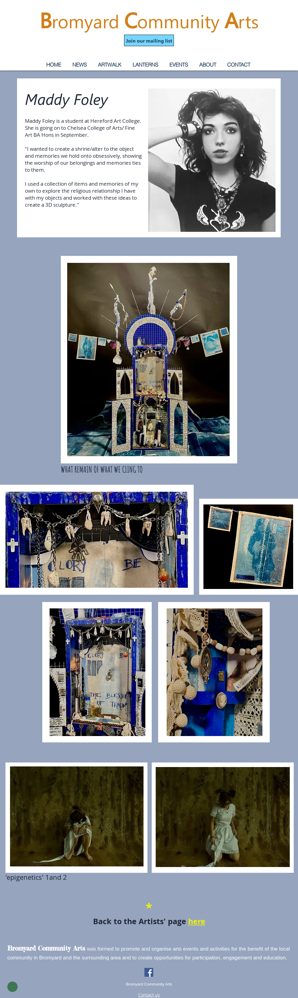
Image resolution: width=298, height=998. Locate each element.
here (196, 921)
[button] (149, 40)
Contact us (149, 995)
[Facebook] (148, 972)
